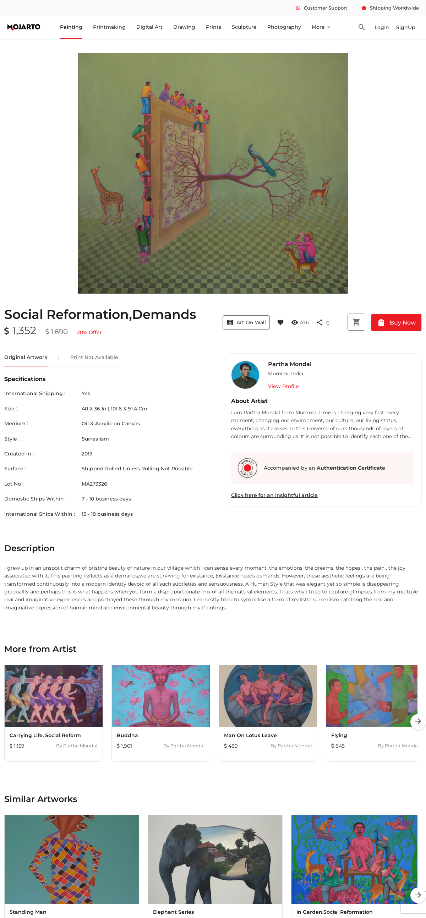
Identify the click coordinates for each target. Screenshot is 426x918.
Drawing (184, 27)
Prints (213, 27)
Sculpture (244, 27)
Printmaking (109, 27)
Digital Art (149, 27)
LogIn (382, 27)
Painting (71, 27)
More (321, 27)
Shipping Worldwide (390, 8)
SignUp (405, 27)
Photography (284, 27)
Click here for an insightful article (274, 495)
